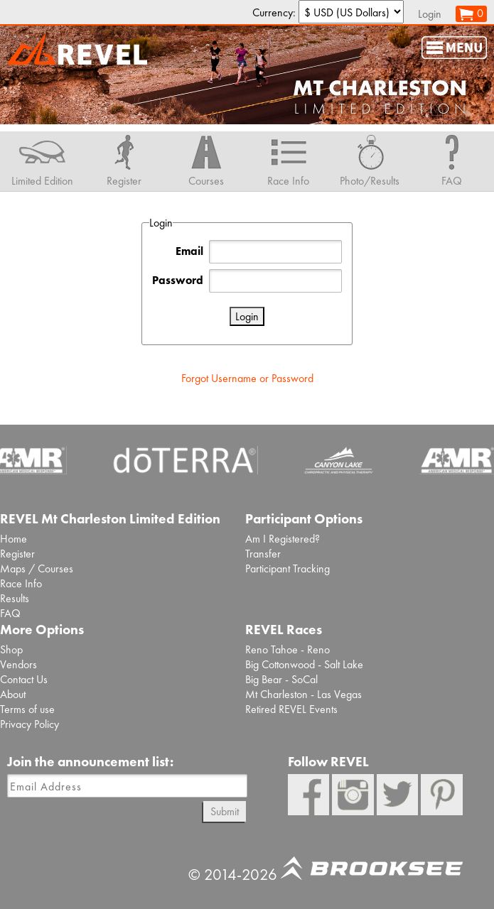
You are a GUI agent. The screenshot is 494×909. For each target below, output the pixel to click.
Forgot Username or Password (247, 378)
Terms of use (27, 709)
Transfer (263, 553)
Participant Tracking (287, 568)
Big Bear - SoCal (281, 679)
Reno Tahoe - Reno (287, 649)
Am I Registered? (282, 538)
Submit (224, 811)
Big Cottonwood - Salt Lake (304, 664)
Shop (11, 649)
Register (17, 553)
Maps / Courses (36, 568)
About (13, 694)
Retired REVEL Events (291, 709)
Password (177, 280)
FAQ (10, 613)
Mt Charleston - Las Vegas (303, 694)
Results (14, 598)
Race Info (21, 583)
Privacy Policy (29, 724)
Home (13, 538)
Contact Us (24, 679)
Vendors (18, 664)
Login (429, 13)
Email (189, 251)
